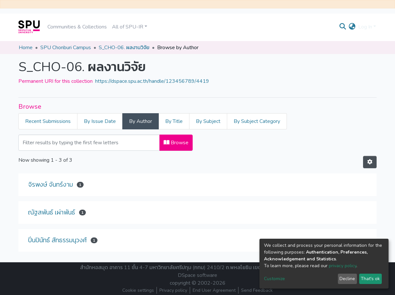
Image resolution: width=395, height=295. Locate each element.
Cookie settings (138, 290)
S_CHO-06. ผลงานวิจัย (124, 47)
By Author (140, 121)
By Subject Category (257, 121)
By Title (174, 121)
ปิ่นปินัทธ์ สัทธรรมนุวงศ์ (57, 240)
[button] (352, 27)
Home (26, 47)
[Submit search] (343, 27)
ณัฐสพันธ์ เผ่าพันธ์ (51, 212)
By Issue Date (100, 121)
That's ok (370, 279)
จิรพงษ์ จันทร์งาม (50, 184)
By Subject (208, 121)
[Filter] (89, 143)
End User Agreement (214, 290)
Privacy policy (173, 290)
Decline (347, 279)
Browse (176, 142)
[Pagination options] (370, 162)
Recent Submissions (48, 121)
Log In (365, 26)
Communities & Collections (77, 26)
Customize (274, 279)
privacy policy (342, 266)
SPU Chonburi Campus (65, 47)
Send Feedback (257, 290)
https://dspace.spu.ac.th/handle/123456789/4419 (152, 81)
